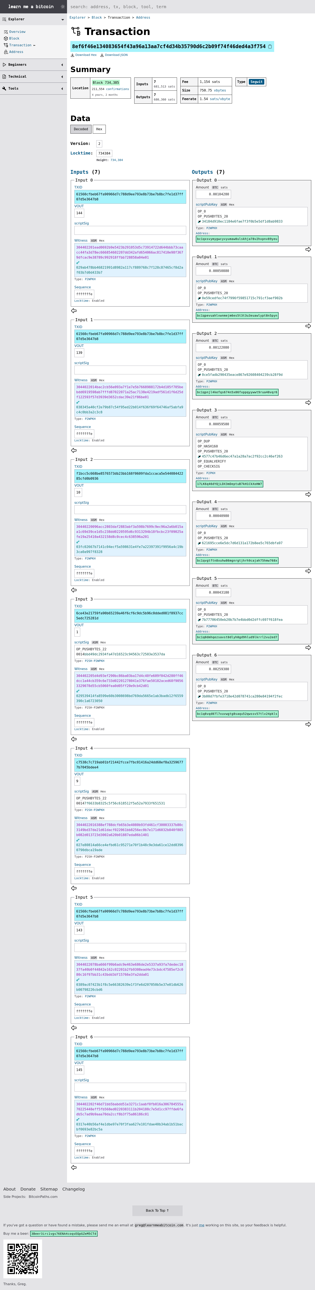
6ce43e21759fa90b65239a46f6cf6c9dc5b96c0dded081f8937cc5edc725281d (129, 615)
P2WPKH (90, 279)
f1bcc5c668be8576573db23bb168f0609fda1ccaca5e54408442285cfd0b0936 (129, 476)
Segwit (256, 82)
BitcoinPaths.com (43, 1197)
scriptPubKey (206, 204)
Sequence (82, 287)
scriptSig (81, 223)
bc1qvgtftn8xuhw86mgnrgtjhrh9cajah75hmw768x (237, 560)
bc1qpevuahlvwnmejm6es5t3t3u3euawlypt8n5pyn (237, 315)
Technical (17, 77)
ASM (93, 240)
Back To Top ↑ (157, 1211)
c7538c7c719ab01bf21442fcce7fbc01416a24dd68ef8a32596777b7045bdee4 (129, 764)
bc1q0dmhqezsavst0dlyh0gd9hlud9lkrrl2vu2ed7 (237, 637)
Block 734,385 (106, 83)
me (201, 1225)
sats (224, 187)
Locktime (80, 153)
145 (79, 1070)
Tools (13, 88)
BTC (215, 187)
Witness (81, 240)
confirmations (117, 89)
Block (97, 17)
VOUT (79, 206)
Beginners (17, 65)
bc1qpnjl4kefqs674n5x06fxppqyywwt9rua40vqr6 (237, 392)
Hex (99, 129)
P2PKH (211, 473)
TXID (78, 187)
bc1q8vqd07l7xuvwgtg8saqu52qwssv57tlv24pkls (237, 713)
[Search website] (191, 6)
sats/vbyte (220, 99)
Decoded (81, 129)
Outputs (202, 172)
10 (78, 492)
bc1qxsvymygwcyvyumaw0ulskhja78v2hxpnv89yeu (237, 239)
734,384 (117, 160)
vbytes (220, 90)
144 (79, 213)
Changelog (73, 1189)
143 (79, 930)
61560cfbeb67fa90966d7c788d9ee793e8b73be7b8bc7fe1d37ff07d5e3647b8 (129, 196)
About (9, 1189)
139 (79, 353)
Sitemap (49, 1189)
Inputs (79, 172)
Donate (28, 1189)
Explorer (78, 17)
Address (143, 17)
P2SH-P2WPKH (95, 660)
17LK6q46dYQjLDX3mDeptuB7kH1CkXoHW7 (229, 484)
